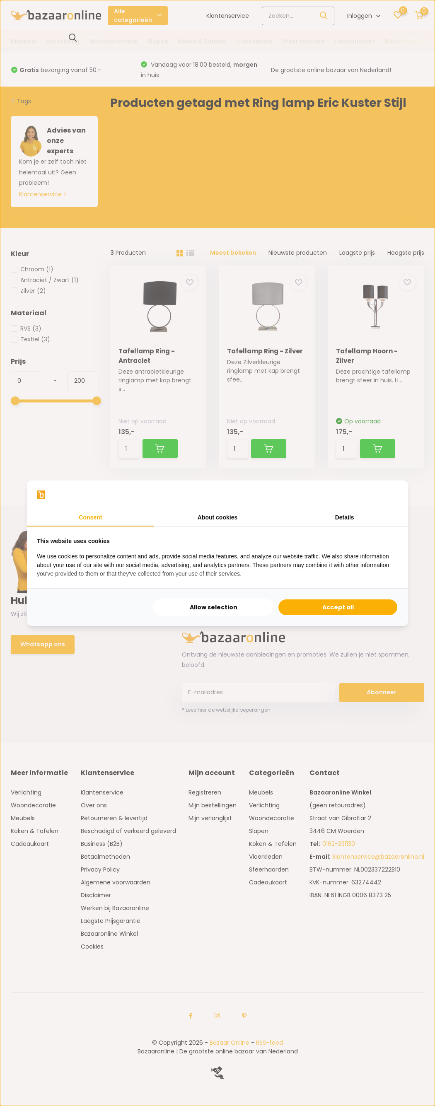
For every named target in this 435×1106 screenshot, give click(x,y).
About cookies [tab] (217, 517)
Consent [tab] (90, 517)
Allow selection (213, 607)
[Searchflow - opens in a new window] (387, 494)
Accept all (338, 607)
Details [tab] (344, 517)
